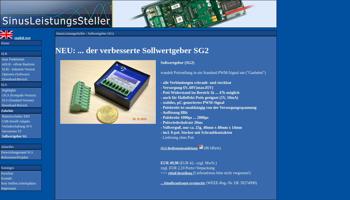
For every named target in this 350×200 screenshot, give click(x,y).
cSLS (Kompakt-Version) (18, 95)
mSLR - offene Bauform (17, 64)
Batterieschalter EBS (15, 116)
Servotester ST (11, 131)
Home (4, 43)
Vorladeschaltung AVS (16, 126)
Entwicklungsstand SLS (16, 152)
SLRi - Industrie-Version (17, 69)
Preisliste (6, 173)
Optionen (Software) (14, 74)
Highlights (8, 90)
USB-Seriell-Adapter (15, 121)
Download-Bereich (13, 79)
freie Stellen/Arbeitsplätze (18, 183)
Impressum (8, 188)
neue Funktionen (12, 59)
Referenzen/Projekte (14, 157)
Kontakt (6, 178)
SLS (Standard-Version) (17, 100)
